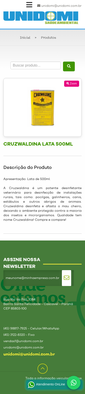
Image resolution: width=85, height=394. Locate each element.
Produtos (48, 38)
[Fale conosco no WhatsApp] (73, 382)
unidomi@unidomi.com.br (59, 5)
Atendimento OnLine (46, 385)
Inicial (25, 38)
